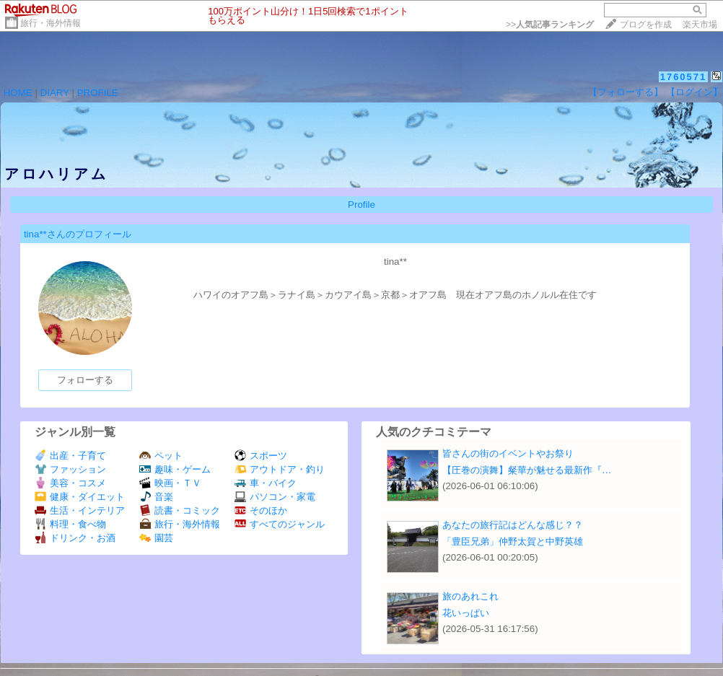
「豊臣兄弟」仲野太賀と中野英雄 (512, 541)
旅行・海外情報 (50, 23)
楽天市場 (700, 24)
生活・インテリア (80, 510)
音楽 (156, 496)
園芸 (156, 537)
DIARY (54, 92)
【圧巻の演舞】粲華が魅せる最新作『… (526, 470)
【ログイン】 (694, 92)
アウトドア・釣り (280, 469)
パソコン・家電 (275, 496)
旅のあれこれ (470, 596)
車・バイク (266, 483)
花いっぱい (465, 612)
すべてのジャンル (280, 524)
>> (550, 24)
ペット (161, 455)
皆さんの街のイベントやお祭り (508, 453)
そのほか (261, 510)
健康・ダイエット (80, 496)
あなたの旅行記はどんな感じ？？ (512, 524)
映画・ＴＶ (170, 483)
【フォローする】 (625, 92)
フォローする (85, 379)
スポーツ (261, 455)
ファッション (70, 469)
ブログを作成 (646, 24)
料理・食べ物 (70, 524)
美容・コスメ (70, 483)
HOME (18, 92)
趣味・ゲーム (175, 469)
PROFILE (97, 92)
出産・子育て (70, 455)
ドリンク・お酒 (75, 537)
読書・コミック (179, 510)
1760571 (683, 76)
